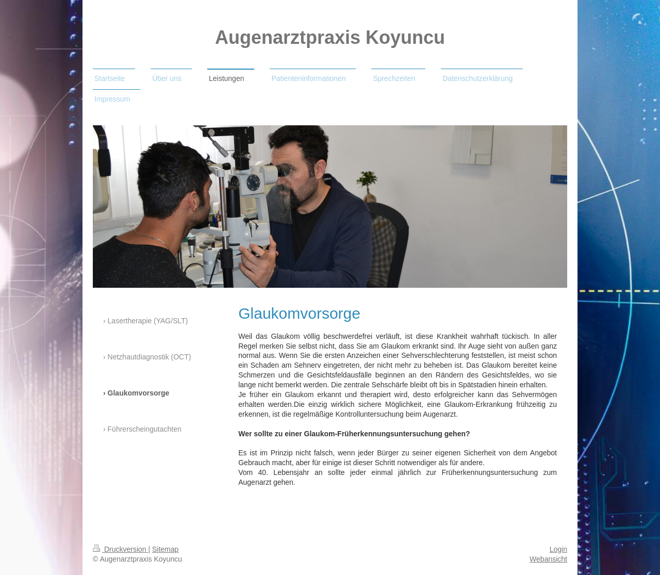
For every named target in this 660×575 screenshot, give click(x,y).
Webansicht (548, 559)
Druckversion (120, 549)
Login (558, 549)
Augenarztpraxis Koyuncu (330, 37)
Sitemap (165, 549)
